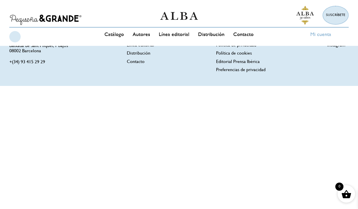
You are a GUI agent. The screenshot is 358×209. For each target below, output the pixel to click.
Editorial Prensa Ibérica (238, 62)
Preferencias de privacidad (241, 70)
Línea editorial (174, 35)
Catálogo (114, 35)
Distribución (211, 35)
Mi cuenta (320, 35)
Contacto (243, 35)
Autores (141, 35)
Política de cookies (234, 53)
